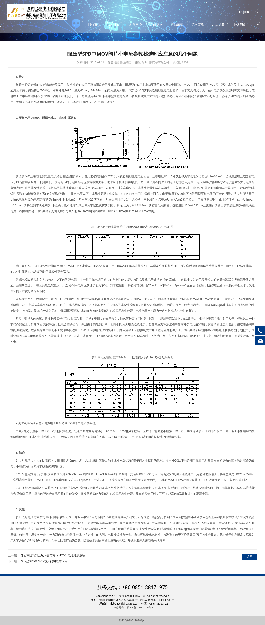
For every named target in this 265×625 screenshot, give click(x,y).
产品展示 (169, 13)
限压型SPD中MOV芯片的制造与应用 (44, 561)
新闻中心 (148, 13)
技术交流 (210, 13)
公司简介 (128, 13)
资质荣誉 (190, 13)
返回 (249, 557)
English (241, 13)
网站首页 (107, 13)
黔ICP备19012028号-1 (132, 620)
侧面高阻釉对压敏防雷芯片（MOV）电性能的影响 (53, 555)
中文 (253, 13)
